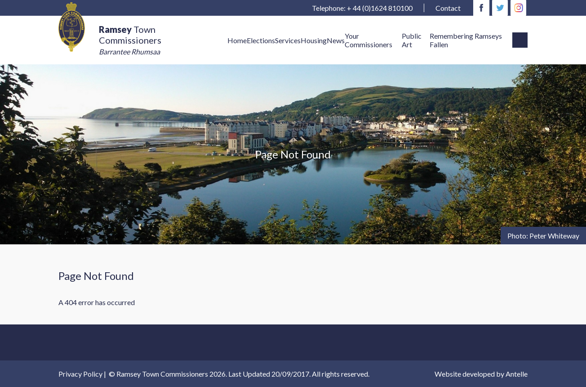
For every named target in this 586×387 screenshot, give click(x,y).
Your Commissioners (368, 40)
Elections (261, 40)
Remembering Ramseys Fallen (466, 40)
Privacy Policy (80, 373)
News (336, 40)
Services (288, 40)
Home (237, 40)
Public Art (412, 40)
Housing (314, 40)
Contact (448, 8)
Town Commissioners (130, 40)
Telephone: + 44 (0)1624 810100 (362, 8)
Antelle (517, 373)
